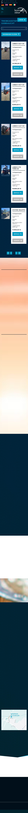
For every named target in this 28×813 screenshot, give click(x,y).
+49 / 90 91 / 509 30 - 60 (9, 1)
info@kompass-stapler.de (10, 2)
